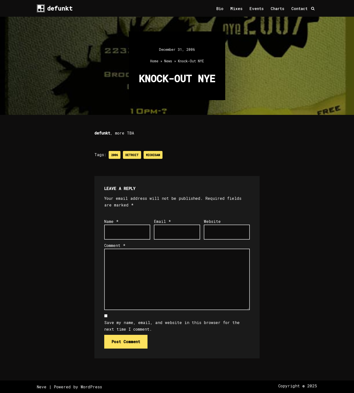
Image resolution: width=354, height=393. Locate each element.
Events (257, 8)
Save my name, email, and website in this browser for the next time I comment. (172, 326)
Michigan (153, 155)
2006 (114, 155)
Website (212, 221)
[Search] (313, 8)
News (168, 61)
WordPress (91, 386)
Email (162, 221)
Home (154, 61)
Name (111, 221)
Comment (114, 245)
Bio (219, 8)
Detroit (132, 155)
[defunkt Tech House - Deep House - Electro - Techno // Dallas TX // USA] (55, 8)
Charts (277, 8)
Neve (41, 386)
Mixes (236, 8)
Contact (299, 8)
